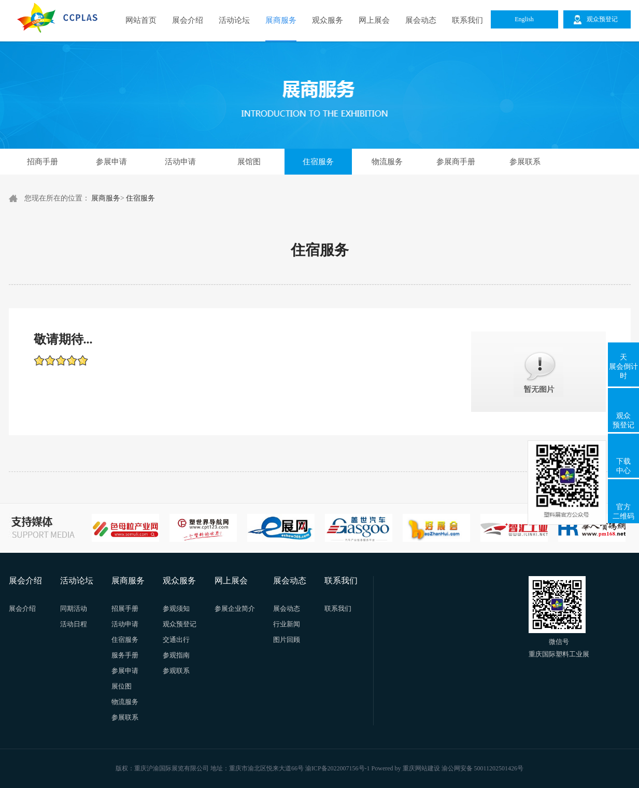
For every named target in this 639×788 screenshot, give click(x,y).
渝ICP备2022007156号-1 (337, 768)
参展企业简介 (235, 608)
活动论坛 (234, 20)
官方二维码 (623, 511)
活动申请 (180, 161)
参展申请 (111, 161)
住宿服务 (318, 161)
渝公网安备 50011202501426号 (483, 768)
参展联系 (525, 161)
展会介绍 (187, 20)
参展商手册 (455, 161)
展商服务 (280, 20)
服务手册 (124, 655)
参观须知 (176, 608)
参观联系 (176, 671)
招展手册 (124, 608)
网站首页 (141, 20)
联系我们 (467, 20)
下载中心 (623, 466)
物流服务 (387, 161)
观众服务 (327, 20)
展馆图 (249, 161)
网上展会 (374, 20)
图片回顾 (286, 639)
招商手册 (42, 161)
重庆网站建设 (421, 768)
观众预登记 (623, 420)
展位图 (121, 686)
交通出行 (176, 639)
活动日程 (73, 624)
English (524, 19)
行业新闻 (286, 624)
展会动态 (420, 20)
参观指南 (176, 655)
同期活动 (73, 608)
